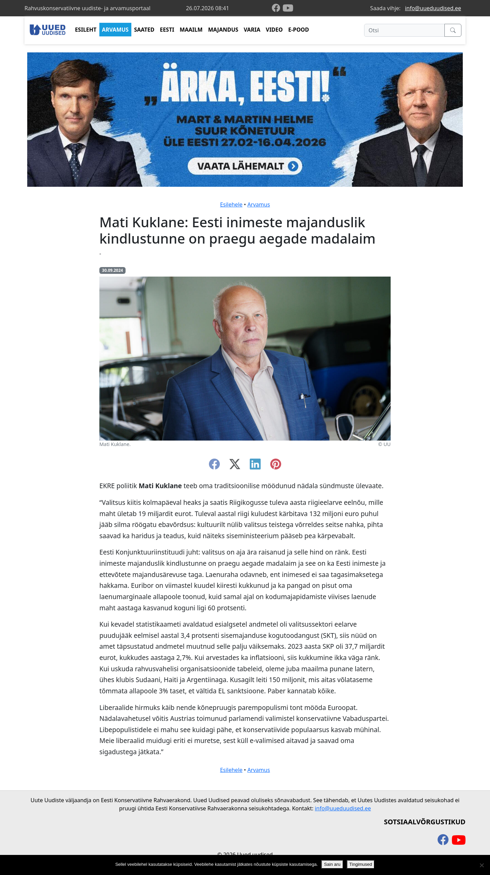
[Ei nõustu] (481, 865)
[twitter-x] (234, 466)
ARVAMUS (115, 29)
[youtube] (288, 8)
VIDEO (274, 29)
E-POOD (298, 29)
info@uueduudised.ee (433, 8)
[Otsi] (404, 30)
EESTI (167, 29)
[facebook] (277, 8)
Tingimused (360, 864)
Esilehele (231, 204)
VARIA (252, 29)
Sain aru (332, 864)
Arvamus (258, 204)
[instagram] (275, 466)
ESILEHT (85, 29)
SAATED (144, 29)
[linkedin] (255, 466)
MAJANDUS (223, 29)
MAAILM (191, 29)
